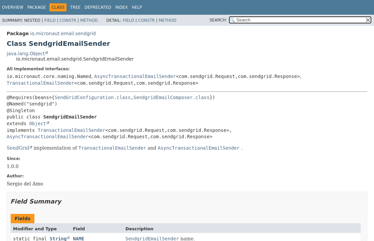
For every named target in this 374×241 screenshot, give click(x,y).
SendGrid (18, 148)
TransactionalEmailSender (40, 83)
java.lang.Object (26, 53)
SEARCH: (218, 20)
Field (49, 20)
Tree (75, 7)
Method (89, 20)
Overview (12, 7)
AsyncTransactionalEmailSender (135, 76)
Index (121, 7)
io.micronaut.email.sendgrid (63, 33)
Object (37, 123)
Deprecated (98, 7)
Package (36, 7)
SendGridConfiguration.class (92, 97)
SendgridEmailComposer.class (171, 97)
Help (137, 7)
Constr (67, 20)
